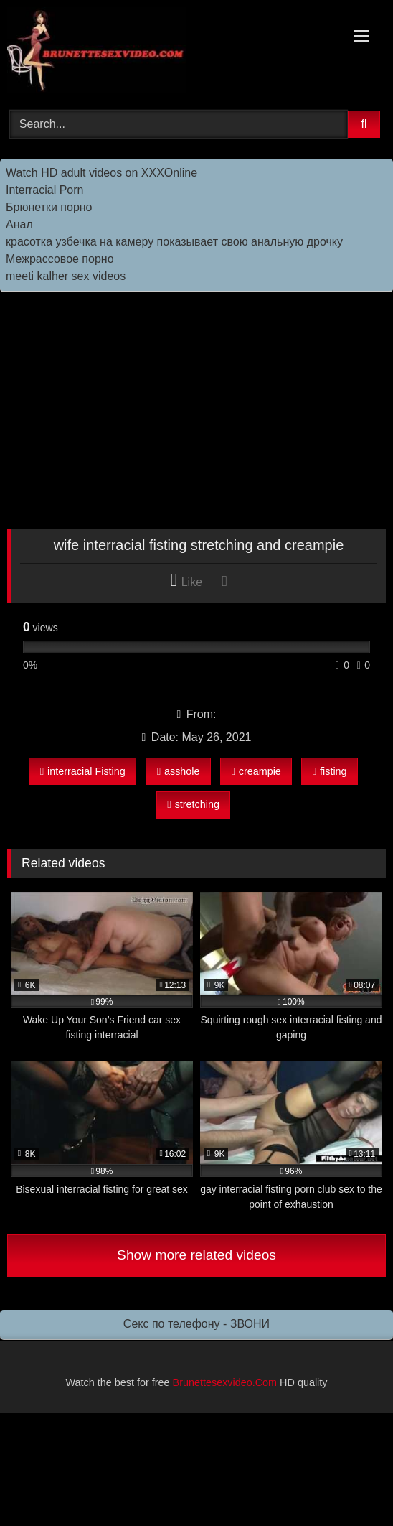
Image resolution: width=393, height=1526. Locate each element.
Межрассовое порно (60, 259)
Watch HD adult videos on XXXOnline (101, 173)
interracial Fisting (83, 771)
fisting (330, 771)
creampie (255, 771)
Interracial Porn (45, 190)
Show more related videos (196, 1254)
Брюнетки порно (49, 207)
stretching (193, 804)
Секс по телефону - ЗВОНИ (196, 1324)
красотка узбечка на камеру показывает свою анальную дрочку (174, 242)
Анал (19, 224)
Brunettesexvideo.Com (225, 1382)
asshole (178, 771)
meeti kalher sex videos (66, 276)
